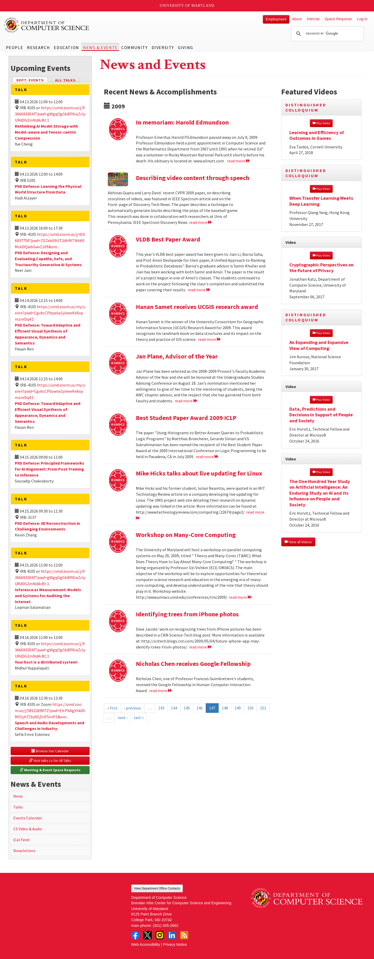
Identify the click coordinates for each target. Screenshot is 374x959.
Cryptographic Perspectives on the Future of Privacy (321, 268)
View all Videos (298, 542)
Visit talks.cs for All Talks (50, 760)
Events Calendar (27, 817)
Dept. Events (32, 79)
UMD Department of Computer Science (47, 25)
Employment (276, 19)
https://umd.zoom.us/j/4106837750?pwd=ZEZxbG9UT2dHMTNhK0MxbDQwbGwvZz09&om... (50, 240)
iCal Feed (21, 839)
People (14, 47)
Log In (362, 19)
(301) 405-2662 (165, 925)
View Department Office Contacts (157, 888)
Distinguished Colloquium (305, 107)
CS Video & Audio (27, 828)
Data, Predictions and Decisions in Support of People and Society (321, 415)
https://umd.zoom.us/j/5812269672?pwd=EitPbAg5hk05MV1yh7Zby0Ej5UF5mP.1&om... (50, 710)
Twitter (147, 935)
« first (112, 707)
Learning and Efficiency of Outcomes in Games (316, 135)
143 (161, 707)
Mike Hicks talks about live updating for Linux (199, 473)
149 (238, 707)
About (297, 19)
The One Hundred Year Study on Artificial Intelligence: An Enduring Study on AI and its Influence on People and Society (319, 493)
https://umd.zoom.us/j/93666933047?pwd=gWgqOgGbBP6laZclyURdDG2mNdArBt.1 (50, 114)
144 (174, 707)
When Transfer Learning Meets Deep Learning (321, 201)
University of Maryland (187, 6)
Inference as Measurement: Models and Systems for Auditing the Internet (48, 595)
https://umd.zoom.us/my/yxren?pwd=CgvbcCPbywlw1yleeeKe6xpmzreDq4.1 (50, 313)
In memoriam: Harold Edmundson (182, 122)
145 (187, 707)
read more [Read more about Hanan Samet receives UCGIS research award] (209, 339)
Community (134, 47)
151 (263, 707)
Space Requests (338, 19)
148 (225, 707)
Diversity (163, 47)
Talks (18, 807)
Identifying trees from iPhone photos (187, 614)
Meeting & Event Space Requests (50, 770)
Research (38, 47)
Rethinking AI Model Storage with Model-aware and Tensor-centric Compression (46, 132)
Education (66, 47)
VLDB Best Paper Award (168, 239)
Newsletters (24, 850)
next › (123, 717)
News (18, 796)
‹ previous (132, 707)
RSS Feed (184, 935)
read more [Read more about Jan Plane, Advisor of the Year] (186, 400)
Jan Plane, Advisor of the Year (177, 356)
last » (139, 717)
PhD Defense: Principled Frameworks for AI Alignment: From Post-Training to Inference (49, 469)
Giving (185, 47)
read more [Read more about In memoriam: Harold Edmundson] (238, 160)
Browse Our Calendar (50, 751)
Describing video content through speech (192, 178)
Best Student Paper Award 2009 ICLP (186, 418)
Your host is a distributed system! (46, 662)
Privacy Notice (175, 944)
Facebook (135, 935)
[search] (327, 33)
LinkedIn (172, 935)
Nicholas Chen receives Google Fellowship (193, 664)
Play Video (321, 123)
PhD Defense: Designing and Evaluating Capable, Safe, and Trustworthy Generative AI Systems (48, 258)
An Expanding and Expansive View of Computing (318, 345)
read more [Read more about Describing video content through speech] (200, 222)
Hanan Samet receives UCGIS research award (197, 307)
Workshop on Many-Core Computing (186, 535)
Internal (313, 19)
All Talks (65, 80)
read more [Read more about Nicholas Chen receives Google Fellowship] (160, 690)
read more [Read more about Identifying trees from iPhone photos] (200, 647)
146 (199, 707)
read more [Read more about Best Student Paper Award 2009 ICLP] (207, 456)
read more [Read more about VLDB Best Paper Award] (199, 289)
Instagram (160, 935)
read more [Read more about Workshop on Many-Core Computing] (240, 597)
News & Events (100, 47)
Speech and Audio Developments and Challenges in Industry (49, 725)
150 (250, 707)
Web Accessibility (145, 944)
